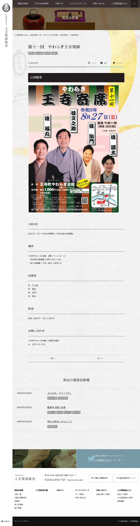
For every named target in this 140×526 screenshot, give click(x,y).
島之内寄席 (18, 504)
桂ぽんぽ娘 (52, 398)
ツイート (119, 63)
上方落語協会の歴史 (125, 498)
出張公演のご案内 (103, 494)
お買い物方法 (80, 498)
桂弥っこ (51, 412)
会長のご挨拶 (122, 494)
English (7, 521)
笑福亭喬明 (63, 398)
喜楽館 (17, 501)
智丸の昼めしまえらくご (59, 422)
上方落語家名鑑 (41, 490)
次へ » (100, 358)
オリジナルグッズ (78, 4)
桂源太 (54, 53)
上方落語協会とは (119, 4)
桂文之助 (39, 53)
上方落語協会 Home (21, 35)
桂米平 (59, 412)
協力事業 (17, 508)
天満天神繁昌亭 (99, 478)
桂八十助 (76, 412)
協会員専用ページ (126, 478)
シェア (94, 63)
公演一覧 (17, 494)
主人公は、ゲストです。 (59, 393)
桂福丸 (31, 53)
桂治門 (47, 53)
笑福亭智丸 (52, 426)
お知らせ (59, 4)
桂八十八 (67, 412)
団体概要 (120, 501)
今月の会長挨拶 (41, 4)
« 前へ (52, 358)
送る (105, 63)
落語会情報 (23, 4)
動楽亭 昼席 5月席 (56, 407)
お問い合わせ (99, 4)
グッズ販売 (79, 494)
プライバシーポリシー (21, 521)
